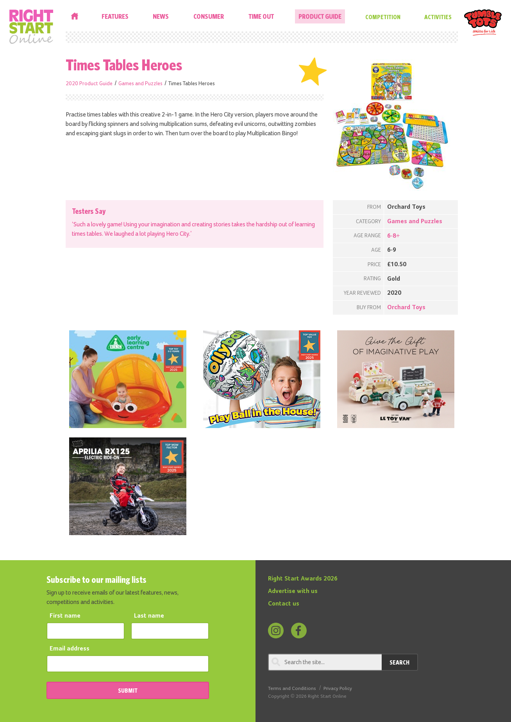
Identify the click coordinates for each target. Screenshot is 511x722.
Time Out (261, 16)
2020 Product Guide (89, 83)
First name (65, 616)
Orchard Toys (406, 308)
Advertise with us (293, 591)
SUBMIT (128, 690)
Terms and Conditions (292, 688)
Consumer (208, 16)
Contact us (283, 604)
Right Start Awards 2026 (303, 579)
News (161, 16)
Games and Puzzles (140, 83)
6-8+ (393, 236)
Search (399, 662)
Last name (149, 616)
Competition (382, 16)
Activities (438, 16)
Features (115, 16)
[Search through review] (325, 662)
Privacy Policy (337, 688)
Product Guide (319, 16)
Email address (69, 649)
